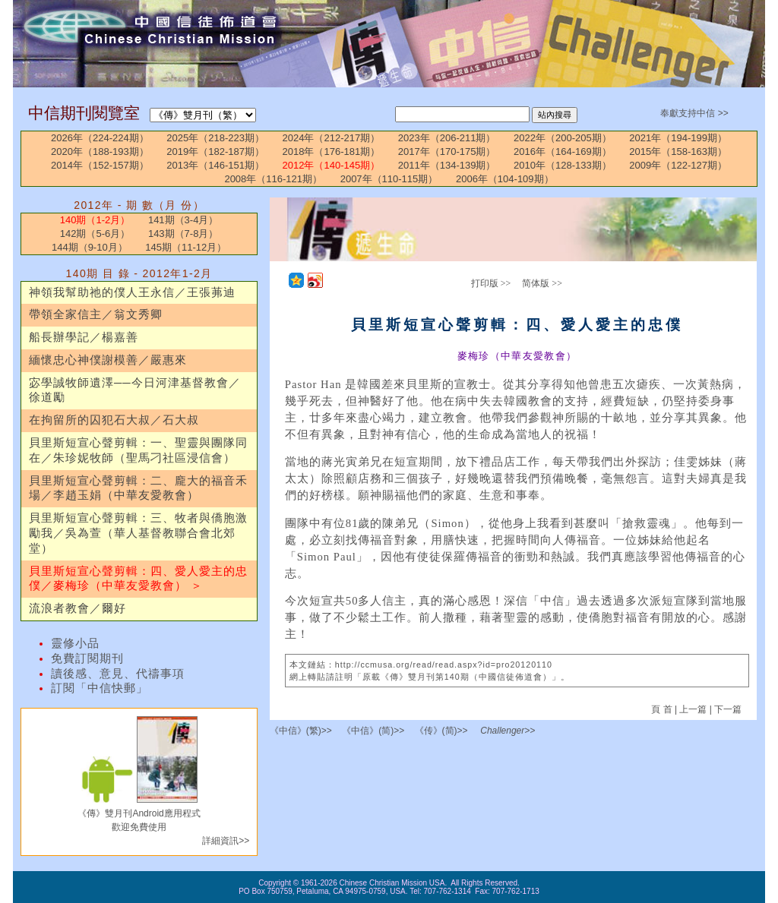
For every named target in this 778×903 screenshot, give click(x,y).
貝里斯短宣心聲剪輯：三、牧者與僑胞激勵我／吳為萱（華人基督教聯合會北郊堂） (138, 533)
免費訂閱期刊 (87, 658)
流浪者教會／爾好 (77, 608)
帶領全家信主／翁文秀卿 (96, 314)
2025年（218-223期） (215, 138)
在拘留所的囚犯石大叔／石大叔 (114, 420)
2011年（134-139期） (447, 165)
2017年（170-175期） (447, 151)
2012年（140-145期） (332, 165)
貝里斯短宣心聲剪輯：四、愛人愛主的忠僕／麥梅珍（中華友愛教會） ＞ (138, 578)
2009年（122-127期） (678, 165)
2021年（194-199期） (678, 138)
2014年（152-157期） (100, 165)
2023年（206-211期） (447, 138)
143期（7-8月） (183, 233)
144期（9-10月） (90, 247)
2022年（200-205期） (563, 138)
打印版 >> (491, 283)
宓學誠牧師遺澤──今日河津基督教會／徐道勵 (135, 390)
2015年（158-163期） (678, 151)
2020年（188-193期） (100, 151)
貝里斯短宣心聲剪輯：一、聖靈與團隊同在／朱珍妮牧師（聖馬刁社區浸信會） (138, 450)
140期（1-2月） (95, 220)
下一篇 (728, 709)
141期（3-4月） (183, 220)
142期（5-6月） (95, 233)
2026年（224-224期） (100, 138)
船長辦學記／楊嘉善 (83, 337)
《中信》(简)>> (373, 730)
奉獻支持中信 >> (694, 113)
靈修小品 (75, 643)
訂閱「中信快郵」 (99, 688)
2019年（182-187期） (215, 151)
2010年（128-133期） (563, 165)
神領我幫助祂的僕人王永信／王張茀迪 (132, 292)
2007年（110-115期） (389, 179)
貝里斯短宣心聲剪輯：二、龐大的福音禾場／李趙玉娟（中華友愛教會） (138, 488)
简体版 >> (542, 283)
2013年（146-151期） (215, 165)
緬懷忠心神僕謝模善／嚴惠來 (108, 360)
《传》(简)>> (441, 730)
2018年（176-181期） (332, 151)
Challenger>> (507, 730)
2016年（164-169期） (563, 151)
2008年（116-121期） (273, 179)
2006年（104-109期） (505, 179)
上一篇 (693, 709)
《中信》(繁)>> (301, 730)
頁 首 (663, 709)
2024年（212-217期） (332, 138)
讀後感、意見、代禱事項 (118, 674)
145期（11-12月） (185, 247)
